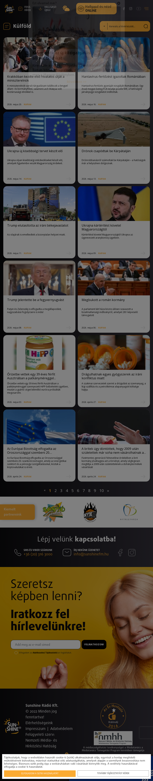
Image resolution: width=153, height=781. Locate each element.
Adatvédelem (61, 729)
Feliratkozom (94, 644)
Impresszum (35, 729)
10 (101, 490)
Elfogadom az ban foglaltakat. (45, 653)
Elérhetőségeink (39, 723)
